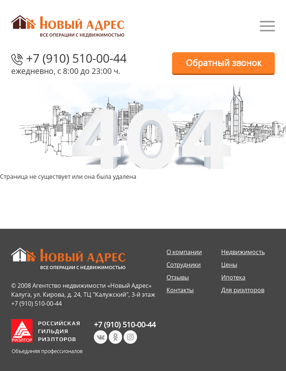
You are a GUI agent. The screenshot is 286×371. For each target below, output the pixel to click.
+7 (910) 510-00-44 (76, 58)
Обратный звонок (223, 63)
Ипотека (233, 277)
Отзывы (177, 277)
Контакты (180, 290)
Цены (229, 265)
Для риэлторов (242, 290)
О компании (184, 252)
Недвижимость (243, 252)
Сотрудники (183, 265)
